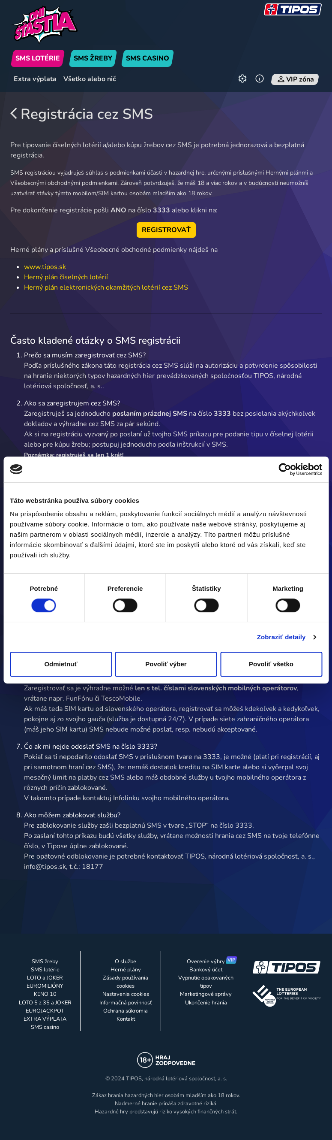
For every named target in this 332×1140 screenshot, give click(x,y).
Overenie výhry (206, 961)
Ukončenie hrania (206, 1003)
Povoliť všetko (271, 664)
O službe (125, 961)
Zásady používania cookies (125, 982)
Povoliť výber (165, 664)
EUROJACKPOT (45, 1011)
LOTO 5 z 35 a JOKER (45, 1003)
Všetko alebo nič (89, 79)
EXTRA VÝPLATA (45, 1019)
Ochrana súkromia (125, 1011)
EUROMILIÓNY (45, 986)
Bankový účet (205, 970)
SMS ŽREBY (93, 58)
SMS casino (45, 1027)
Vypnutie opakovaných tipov (205, 982)
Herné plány (126, 970)
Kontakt (126, 1019)
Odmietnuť (60, 664)
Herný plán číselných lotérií (66, 277)
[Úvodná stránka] (58, 24)
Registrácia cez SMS (81, 114)
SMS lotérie (45, 970)
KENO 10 (45, 994)
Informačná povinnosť (125, 1003)
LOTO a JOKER (45, 978)
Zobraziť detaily (281, 637)
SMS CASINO (147, 58)
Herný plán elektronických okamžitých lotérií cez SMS (106, 287)
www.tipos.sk (45, 267)
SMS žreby (45, 961)
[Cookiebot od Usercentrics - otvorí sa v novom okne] (284, 469)
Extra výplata (35, 79)
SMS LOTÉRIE (37, 58)
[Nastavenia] (242, 79)
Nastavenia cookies (125, 994)
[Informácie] (259, 79)
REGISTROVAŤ (166, 230)
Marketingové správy (206, 994)
